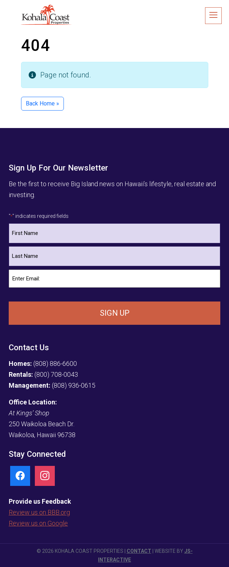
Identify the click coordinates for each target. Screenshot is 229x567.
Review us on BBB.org (39, 512)
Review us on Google (38, 523)
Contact (139, 551)
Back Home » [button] (42, 103)
